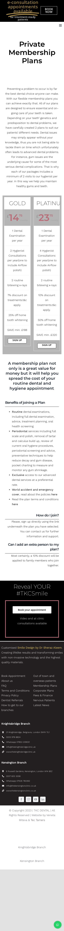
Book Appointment (13, 676)
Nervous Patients (44, 700)
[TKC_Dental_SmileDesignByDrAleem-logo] (23, 23)
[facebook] (21, 799)
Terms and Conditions (15, 690)
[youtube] (35, 799)
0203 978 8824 (13, 737)
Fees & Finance (43, 695)
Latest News (41, 705)
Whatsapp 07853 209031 (18, 742)
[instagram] (28, 799)
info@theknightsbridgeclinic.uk (20, 747)
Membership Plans (45, 685)
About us (7, 680)
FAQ (3, 685)
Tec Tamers (38, 820)
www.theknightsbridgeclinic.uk (20, 752)
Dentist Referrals (12, 700)
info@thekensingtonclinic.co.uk (21, 786)
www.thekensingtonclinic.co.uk (21, 791)
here (54, 494)
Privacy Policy (10, 695)
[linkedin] (43, 799)
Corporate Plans (43, 690)
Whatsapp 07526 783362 (18, 781)
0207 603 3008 (13, 776)
